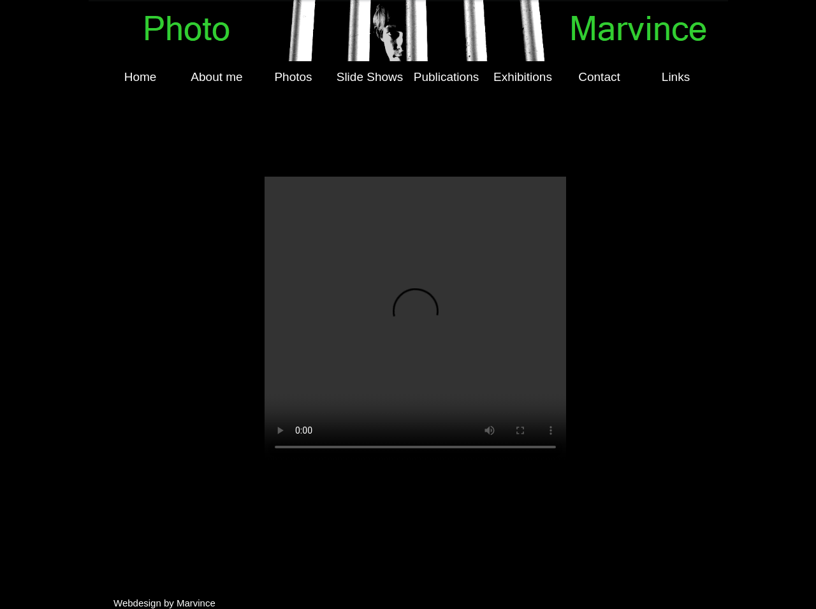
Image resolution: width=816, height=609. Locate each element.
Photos (293, 77)
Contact (599, 77)
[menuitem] (140, 76)
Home (140, 77)
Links (676, 77)
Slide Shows (370, 77)
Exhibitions (522, 77)
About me (216, 77)
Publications (446, 77)
